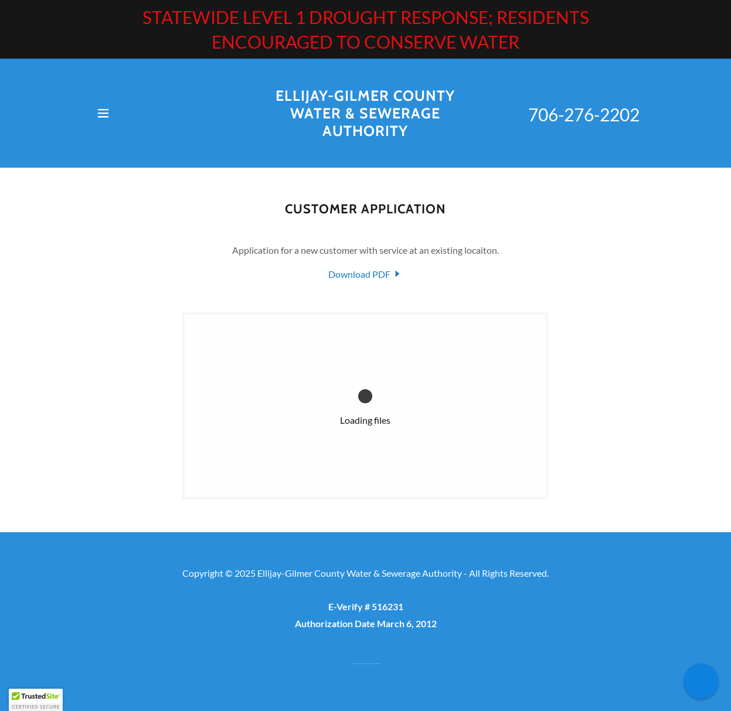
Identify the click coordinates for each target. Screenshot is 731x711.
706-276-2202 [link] (584, 114)
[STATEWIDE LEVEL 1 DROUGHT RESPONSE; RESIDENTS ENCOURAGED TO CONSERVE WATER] (365, 29)
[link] (365, 132)
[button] (103, 113)
